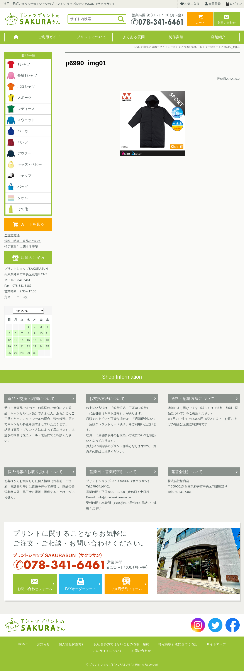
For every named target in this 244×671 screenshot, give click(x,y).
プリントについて (91, 37)
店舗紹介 (218, 37)
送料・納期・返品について (22, 241)
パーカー (19, 131)
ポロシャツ (21, 86)
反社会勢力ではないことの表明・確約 (121, 644)
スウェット (21, 120)
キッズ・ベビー (24, 164)
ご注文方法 (12, 235)
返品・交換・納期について (31, 398)
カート (200, 22)
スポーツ (19, 97)
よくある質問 (134, 37)
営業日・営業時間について (112, 472)
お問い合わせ (226, 22)
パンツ (17, 142)
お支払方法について (107, 398)
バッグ (17, 186)
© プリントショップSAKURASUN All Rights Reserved (122, 664)
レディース (21, 109)
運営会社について (186, 472)
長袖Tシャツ (22, 75)
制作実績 (176, 37)
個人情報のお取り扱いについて (35, 472)
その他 (17, 209)
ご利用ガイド (49, 37)
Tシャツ (18, 64)
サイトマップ (216, 644)
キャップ (19, 175)
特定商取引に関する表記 (21, 246)
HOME (16, 37)
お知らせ (43, 644)
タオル (17, 198)
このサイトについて (107, 650)
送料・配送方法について (192, 398)
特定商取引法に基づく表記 (178, 644)
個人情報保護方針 (72, 644)
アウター (19, 153)
